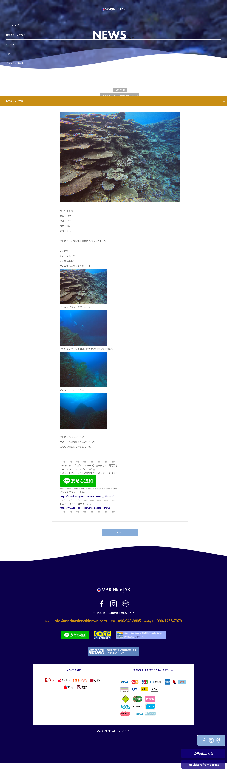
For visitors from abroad (206, 764)
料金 (15, 29)
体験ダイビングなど (23, 10)
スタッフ (17, 58)
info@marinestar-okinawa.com (80, 631)
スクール (17, 20)
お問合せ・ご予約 (22, 77)
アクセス (17, 67)
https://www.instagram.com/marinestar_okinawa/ (86, 496)
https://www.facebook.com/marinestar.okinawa (85, 507)
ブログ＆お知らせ (22, 39)
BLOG (126, 541)
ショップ (17, 48)
